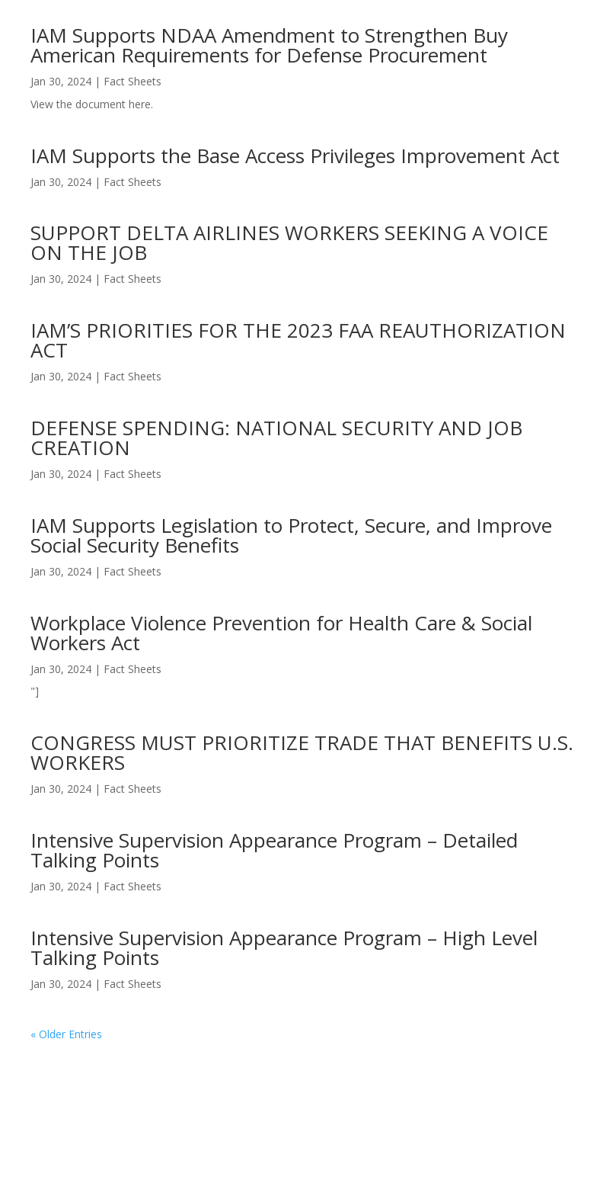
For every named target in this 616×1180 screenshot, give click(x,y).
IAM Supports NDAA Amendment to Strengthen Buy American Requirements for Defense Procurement (269, 45)
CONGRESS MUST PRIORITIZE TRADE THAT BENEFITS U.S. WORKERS (301, 752)
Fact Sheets (132, 81)
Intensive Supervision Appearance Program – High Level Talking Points (284, 947)
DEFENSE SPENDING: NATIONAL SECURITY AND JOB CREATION (276, 437)
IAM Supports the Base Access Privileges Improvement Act (295, 155)
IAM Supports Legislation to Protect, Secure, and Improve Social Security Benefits (291, 535)
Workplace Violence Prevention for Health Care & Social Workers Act (281, 632)
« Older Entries (66, 1034)
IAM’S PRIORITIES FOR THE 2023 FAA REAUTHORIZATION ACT (298, 340)
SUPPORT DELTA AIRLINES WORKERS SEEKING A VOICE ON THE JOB (289, 242)
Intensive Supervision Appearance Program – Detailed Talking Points (274, 850)
